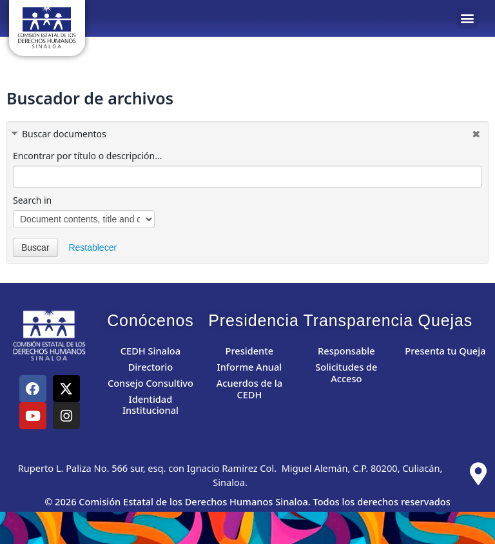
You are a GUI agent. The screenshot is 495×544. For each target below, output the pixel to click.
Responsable (346, 350)
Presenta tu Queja (445, 350)
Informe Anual (249, 366)
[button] (467, 18)
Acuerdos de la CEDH (249, 388)
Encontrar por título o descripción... (87, 156)
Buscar (35, 247)
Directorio (150, 366)
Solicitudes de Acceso (346, 372)
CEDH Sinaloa (150, 350)
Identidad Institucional (150, 405)
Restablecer (92, 247)
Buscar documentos (64, 134)
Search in (32, 200)
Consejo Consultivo (150, 382)
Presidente (250, 350)
